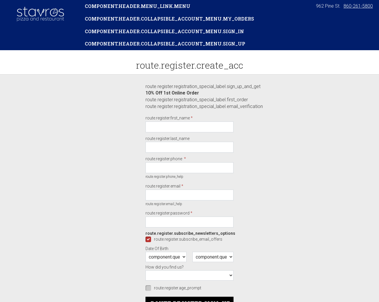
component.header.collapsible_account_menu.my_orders (169, 19)
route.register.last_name (167, 138)
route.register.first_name (167, 118)
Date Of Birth (156, 248)
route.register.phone (164, 158)
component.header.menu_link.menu (137, 6)
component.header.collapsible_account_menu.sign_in (164, 31)
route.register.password (167, 213)
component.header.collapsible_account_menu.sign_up (165, 44)
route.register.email (162, 186)
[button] (40, 13)
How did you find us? (164, 267)
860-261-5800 (358, 6)
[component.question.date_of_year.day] (213, 257)
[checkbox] (189, 239)
